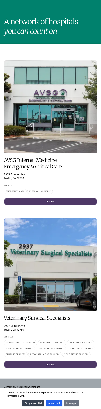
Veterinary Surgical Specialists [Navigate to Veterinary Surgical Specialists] (22, 387)
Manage (71, 403)
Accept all (54, 403)
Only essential (33, 403)
